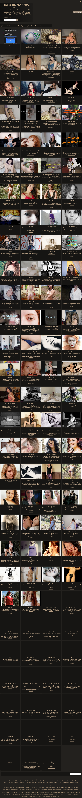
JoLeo (71, 557)
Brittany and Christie (51, 506)
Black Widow (10, 506)
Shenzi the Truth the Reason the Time (51, 683)
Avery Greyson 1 (51, 480)
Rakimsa (51, 200)
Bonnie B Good (30, 377)
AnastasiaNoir (10, 352)
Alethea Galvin (10, 97)
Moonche (51, 429)
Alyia (31, 200)
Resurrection (10, 226)
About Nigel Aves (8, 26)
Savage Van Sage (10, 149)
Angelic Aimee (71, 97)
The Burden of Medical (51, 149)
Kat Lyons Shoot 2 (31, 583)
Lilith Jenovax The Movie (71, 252)
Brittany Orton (71, 377)
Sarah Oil (10, 657)
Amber (71, 583)
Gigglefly (72, 326)
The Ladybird (51, 277)
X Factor (72, 736)
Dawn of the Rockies (51, 454)
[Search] (10, 20)
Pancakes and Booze (51, 632)
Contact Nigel (20, 26)
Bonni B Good (51, 377)
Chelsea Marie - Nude (10, 200)
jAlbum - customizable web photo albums (50, 796)
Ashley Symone (30, 403)
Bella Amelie (31, 71)
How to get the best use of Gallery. (10, 46)
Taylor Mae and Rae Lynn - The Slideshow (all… (33, 780)
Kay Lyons (10, 583)
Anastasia (31, 252)
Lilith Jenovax (31, 149)
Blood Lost (30, 506)
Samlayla (10, 429)
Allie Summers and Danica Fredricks (71, 277)
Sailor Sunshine (30, 454)
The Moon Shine (72, 403)
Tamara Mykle (72, 454)
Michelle (10, 607)
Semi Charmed (51, 657)
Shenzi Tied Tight (72, 683)
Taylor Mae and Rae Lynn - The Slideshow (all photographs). (31, 122)
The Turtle (10, 736)
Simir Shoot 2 (31, 302)
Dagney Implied (10, 532)
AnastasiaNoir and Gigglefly (30, 352)
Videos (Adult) (51, 762)
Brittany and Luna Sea (72, 506)
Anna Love (51, 403)
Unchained (30, 736)
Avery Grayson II (31, 480)
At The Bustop (10, 632)
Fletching (31, 557)
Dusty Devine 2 (71, 352)
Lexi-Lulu (72, 71)
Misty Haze (30, 607)
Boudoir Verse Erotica (34, 26)
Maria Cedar (31, 429)
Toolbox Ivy (71, 175)
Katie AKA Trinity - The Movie (51, 326)
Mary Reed (30, 226)
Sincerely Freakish (10, 711)
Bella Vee (72, 200)
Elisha (10, 557)
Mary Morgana (30, 657)
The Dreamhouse (31, 711)
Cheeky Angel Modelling (10, 403)
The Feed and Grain (51, 711)
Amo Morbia (31, 97)
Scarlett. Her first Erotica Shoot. (51, 46)
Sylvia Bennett (10, 454)
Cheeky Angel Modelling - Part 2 (10, 175)
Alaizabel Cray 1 (51, 532)
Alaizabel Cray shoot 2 (72, 532)
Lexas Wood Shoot (10, 71)
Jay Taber (51, 302)
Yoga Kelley (10, 762)
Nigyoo (71, 429)
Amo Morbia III (51, 252)
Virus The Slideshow (10, 326)
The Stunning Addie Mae (51, 121)
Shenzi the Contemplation (10, 683)
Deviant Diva (31, 532)
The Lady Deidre (71, 711)
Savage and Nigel (72, 121)
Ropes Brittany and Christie (71, 632)
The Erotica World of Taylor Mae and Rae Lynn (10, 122)
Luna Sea (51, 583)
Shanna (10, 277)
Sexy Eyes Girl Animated (30, 762)
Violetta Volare (51, 736)
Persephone (10, 377)
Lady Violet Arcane (51, 226)
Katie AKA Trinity (31, 326)
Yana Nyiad (71, 46)
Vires (72, 302)
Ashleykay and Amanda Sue (10, 480)
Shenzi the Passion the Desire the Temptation (31, 684)
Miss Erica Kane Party (51, 607)
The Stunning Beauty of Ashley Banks (51, 175)
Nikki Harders (31, 632)
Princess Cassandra (10, 302)
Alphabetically (31, 46)
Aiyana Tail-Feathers (51, 71)
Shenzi (71, 657)
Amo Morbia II (10, 252)
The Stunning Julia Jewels (72, 149)
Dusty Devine (51, 352)
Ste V (71, 480)
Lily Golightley (31, 277)
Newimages (47, 26)
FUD (51, 557)
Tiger (59, 796)
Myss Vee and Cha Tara (71, 607)
